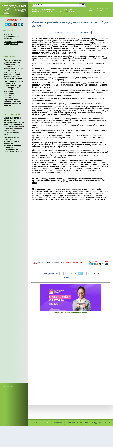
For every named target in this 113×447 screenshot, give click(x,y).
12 (61, 274)
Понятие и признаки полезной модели (13, 61)
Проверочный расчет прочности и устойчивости (13, 84)
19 (94, 274)
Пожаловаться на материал (102, 9)
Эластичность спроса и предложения (13, 43)
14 (71, 274)
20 (98, 274)
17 (85, 274)
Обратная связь (92, 9)
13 (66, 274)
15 (75, 274)
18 (89, 274)
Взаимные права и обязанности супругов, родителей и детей (14, 121)
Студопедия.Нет (45, 422)
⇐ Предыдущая (56, 32)
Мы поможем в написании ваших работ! (70, 312)
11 (57, 274)
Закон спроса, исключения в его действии (12, 37)
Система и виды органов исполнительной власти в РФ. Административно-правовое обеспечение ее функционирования (13, 144)
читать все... (72, 11)
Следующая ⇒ (85, 32)
